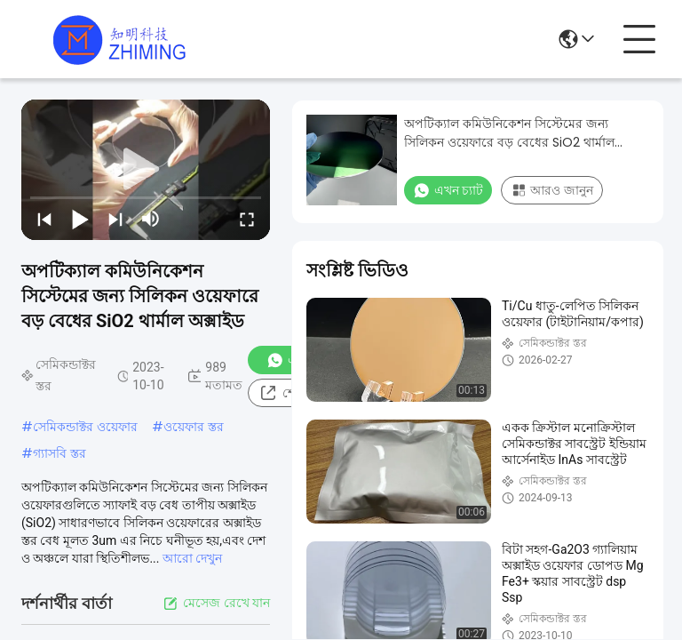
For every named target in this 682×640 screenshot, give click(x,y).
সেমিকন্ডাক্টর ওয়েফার (85, 427)
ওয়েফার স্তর (193, 427)
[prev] (44, 218)
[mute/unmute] (151, 218)
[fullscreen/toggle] (247, 218)
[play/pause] (80, 218)
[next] (115, 218)
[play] (145, 170)
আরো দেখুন (192, 558)
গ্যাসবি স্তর (59, 453)
